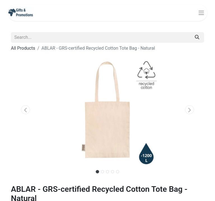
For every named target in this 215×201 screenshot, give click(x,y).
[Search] (197, 37)
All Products (23, 48)
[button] (25, 110)
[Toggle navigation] (201, 13)
